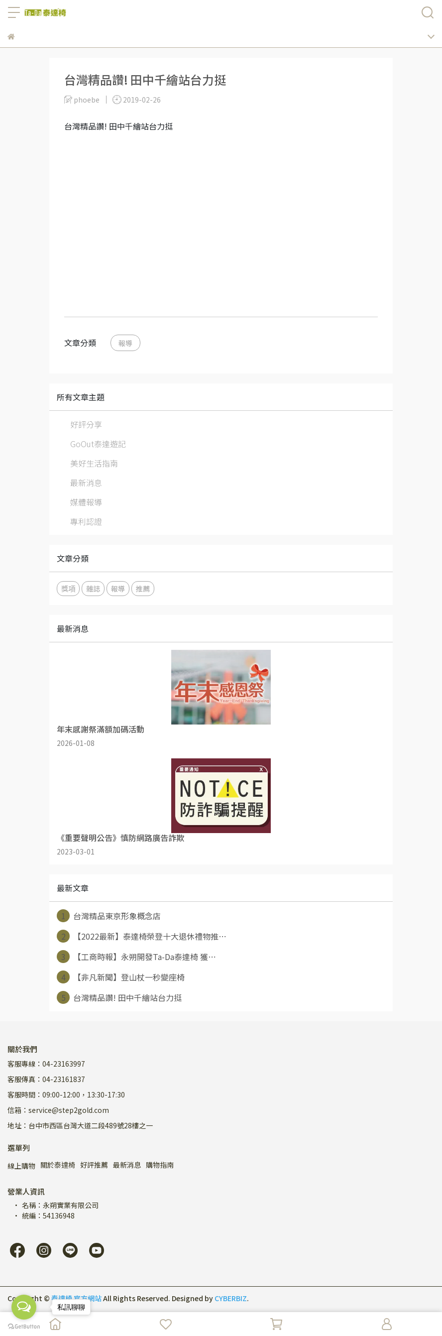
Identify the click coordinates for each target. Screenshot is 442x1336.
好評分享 (86, 424)
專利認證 (86, 521)
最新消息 (86, 482)
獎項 (68, 588)
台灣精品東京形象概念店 (109, 915)
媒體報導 (86, 502)
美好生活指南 (94, 463)
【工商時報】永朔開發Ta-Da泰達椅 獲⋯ (136, 956)
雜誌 (93, 588)
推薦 (143, 588)
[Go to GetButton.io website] (24, 1326)
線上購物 (21, 1166)
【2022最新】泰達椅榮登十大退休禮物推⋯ (141, 936)
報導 (125, 343)
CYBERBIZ (231, 1298)
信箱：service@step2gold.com (58, 1110)
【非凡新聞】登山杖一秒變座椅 (121, 977)
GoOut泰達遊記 (98, 444)
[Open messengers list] (23, 1307)
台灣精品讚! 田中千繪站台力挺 (119, 997)
